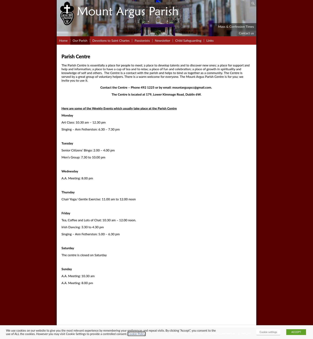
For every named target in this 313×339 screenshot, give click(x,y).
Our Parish (80, 40)
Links (210, 40)
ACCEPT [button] (296, 332)
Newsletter (162, 40)
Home (63, 40)
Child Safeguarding (188, 40)
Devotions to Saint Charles (111, 40)
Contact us (246, 33)
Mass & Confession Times (236, 26)
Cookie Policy (136, 334)
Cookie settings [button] (268, 332)
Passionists (142, 40)
